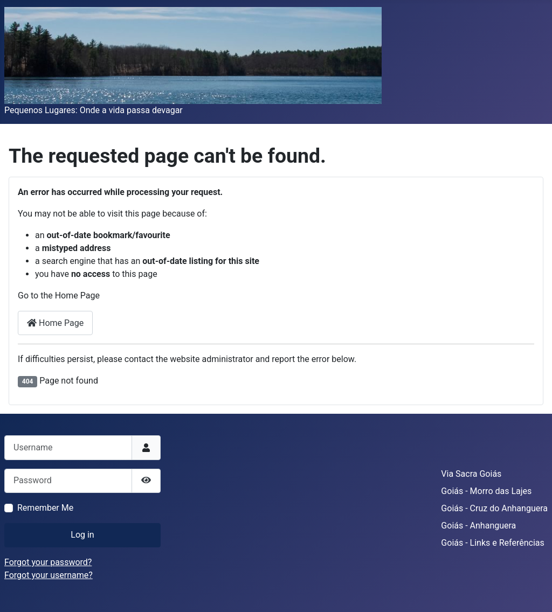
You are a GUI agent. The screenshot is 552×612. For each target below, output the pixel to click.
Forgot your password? (48, 562)
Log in (82, 535)
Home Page (55, 323)
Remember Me (45, 508)
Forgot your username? (48, 575)
